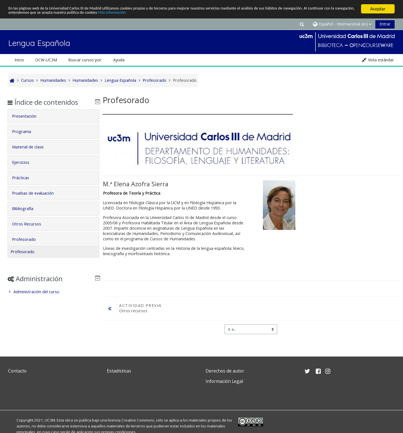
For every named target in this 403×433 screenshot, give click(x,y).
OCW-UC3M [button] (46, 59)
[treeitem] (53, 292)
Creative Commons (137, 420)
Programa (25, 131)
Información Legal (224, 381)
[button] (302, 24)
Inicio (19, 59)
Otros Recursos (30, 224)
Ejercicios (25, 162)
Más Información (191, 14)
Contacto (17, 371)
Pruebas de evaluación (37, 193)
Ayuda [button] (118, 59)
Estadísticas (119, 371)
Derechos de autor (225, 371)
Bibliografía (26, 208)
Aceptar (377, 9)
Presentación (28, 116)
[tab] (53, 116)
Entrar (385, 24)
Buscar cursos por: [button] (85, 59)
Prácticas (24, 177)
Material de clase (32, 147)
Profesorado (28, 239)
